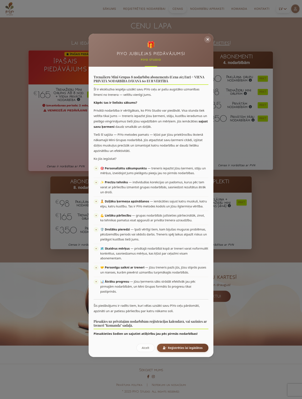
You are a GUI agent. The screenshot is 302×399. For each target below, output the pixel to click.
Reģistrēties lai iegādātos (183, 348)
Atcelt (145, 348)
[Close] (207, 39)
